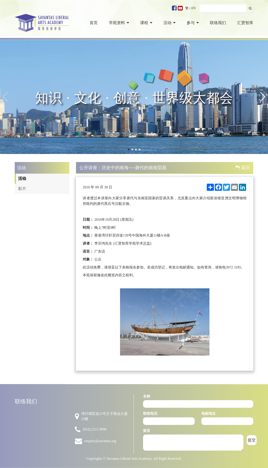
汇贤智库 (245, 23)
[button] (263, 97)
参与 (193, 23)
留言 (146, 431)
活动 (169, 23)
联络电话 (150, 413)
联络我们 (218, 23)
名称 (146, 396)
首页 (94, 23)
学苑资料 (119, 23)
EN (193, 8)
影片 (22, 188)
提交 (252, 440)
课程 (146, 23)
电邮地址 (208, 413)
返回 (242, 167)
